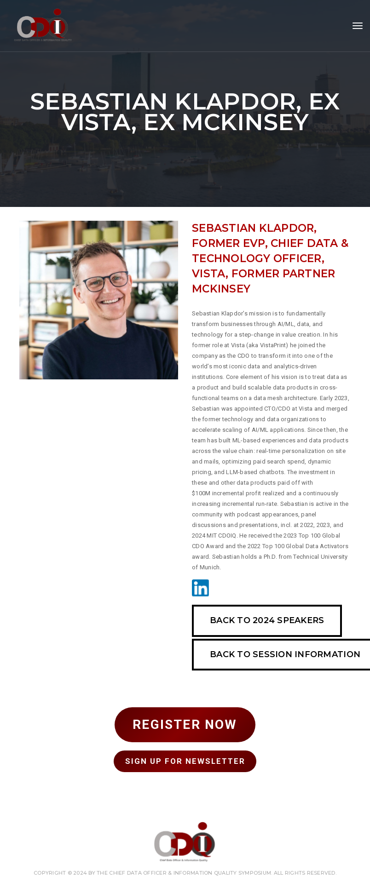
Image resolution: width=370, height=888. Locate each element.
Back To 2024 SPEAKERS (267, 620)
